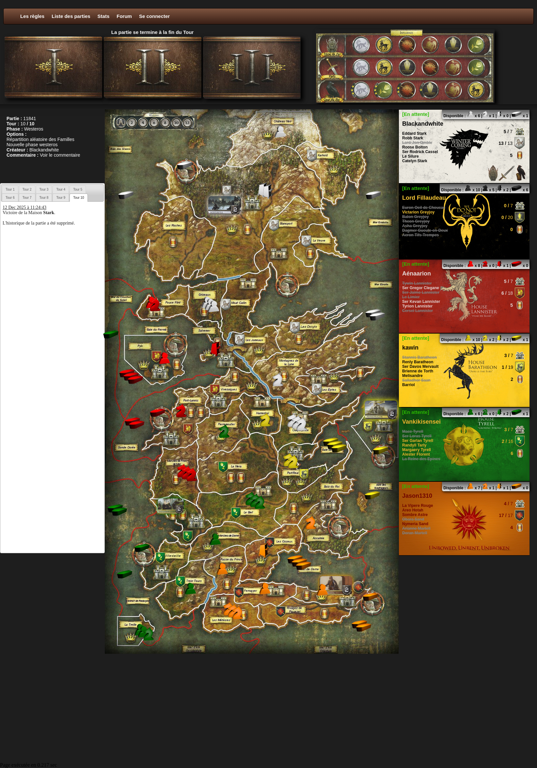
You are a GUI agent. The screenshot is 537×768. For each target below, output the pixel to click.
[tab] (10, 189)
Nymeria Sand (415, 524)
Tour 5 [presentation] (77, 189)
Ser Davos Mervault (420, 366)
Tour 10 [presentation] (78, 197)
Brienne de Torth (417, 371)
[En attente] (415, 114)
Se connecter (154, 16)
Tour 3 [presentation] (44, 189)
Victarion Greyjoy (418, 212)
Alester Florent (416, 454)
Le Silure (410, 156)
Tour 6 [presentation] (10, 197)
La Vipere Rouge (417, 505)
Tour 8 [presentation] (44, 197)
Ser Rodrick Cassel (420, 151)
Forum (124, 16)
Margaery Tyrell (416, 449)
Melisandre (412, 375)
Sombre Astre (415, 514)
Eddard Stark (414, 133)
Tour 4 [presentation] (60, 189)
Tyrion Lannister (417, 306)
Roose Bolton (415, 147)
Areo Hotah (412, 510)
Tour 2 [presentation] (27, 189)
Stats (104, 16)
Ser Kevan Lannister (421, 301)
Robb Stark (412, 138)
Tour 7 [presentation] (27, 197)
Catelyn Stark (414, 161)
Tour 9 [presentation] (60, 197)
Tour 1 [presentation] (10, 189)
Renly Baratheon (417, 362)
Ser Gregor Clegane (420, 288)
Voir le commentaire (60, 155)
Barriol (408, 385)
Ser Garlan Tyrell (417, 440)
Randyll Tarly (414, 445)
